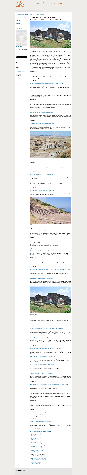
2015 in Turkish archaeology (36, 433)
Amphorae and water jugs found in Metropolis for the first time (41, 421)
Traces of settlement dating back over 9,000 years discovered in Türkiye (43, 390)
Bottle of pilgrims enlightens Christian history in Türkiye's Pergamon (42, 356)
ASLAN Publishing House (20, 46)
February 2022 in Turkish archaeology (39, 446)
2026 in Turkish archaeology (36, 464)
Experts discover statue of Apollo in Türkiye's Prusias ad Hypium (41, 278)
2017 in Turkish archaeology (36, 435)
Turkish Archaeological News (48, 3)
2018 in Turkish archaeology (36, 437)
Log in (32, 428)
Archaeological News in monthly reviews (24, 14)
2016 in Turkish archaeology (36, 434)
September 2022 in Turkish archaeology (39, 455)
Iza (35, 19)
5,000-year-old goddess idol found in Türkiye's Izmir (39, 240)
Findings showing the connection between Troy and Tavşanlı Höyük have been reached (45, 348)
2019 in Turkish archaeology (36, 438)
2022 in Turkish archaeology (39, 14)
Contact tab (63, 68)
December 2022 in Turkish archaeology (39, 459)
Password (18, 67)
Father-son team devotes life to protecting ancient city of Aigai (41, 412)
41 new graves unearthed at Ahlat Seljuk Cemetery (39, 230)
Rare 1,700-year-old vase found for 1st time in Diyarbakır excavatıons (42, 74)
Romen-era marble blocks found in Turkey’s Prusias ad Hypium (41, 112)
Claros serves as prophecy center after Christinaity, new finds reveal (42, 402)
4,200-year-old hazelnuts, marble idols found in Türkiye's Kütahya (42, 364)
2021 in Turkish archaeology (36, 441)
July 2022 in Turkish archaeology (38, 453)
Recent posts (25, 11)
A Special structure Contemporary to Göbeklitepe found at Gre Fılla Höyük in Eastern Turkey (46, 101)
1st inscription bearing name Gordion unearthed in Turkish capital (42, 123)
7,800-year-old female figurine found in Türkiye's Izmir (40, 165)
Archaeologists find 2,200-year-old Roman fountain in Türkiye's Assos (42, 190)
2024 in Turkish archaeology (36, 462)
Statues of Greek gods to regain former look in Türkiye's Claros (41, 337)
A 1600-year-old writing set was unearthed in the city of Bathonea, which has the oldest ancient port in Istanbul (50, 269)
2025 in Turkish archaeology (36, 463)
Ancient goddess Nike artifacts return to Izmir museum (40, 92)
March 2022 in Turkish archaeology (38, 447)
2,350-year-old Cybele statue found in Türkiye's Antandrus (40, 317)
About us (32, 11)
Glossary (18, 23)
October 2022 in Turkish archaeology (38, 457)
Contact (39, 11)
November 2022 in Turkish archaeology (39, 458)
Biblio (18, 22)
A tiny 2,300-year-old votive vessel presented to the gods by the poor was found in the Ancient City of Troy (49, 384)
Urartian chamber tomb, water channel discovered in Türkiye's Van (42, 250)
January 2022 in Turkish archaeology (38, 445)
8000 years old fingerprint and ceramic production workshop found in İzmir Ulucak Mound (46, 328)
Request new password (21, 71)
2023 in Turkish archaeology (36, 460)
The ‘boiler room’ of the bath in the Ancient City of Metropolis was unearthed (44, 260)
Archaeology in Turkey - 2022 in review (39, 443)
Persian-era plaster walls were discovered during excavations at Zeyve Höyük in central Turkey (47, 83)
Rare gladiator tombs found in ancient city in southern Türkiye (41, 174)
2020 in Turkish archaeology (36, 439)
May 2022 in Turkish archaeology (38, 450)
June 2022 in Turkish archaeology (38, 451)
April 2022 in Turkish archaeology (38, 449)
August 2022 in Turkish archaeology (38, 454)
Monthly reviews (20, 24)
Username (18, 62)
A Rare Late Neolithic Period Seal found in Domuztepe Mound (41, 373)
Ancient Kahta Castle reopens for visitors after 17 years (40, 181)
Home (18, 11)
